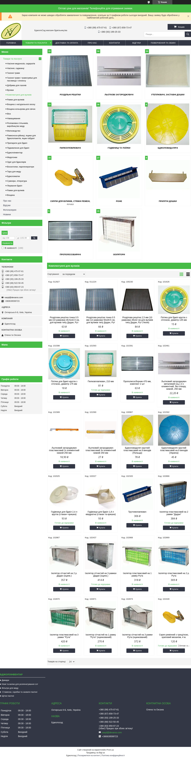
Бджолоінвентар (14, 152)
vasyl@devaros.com (14, 297)
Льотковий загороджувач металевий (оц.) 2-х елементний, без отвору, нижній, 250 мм (173, 385)
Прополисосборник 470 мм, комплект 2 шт (137, 382)
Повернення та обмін (163, 43)
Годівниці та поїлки (119, 148)
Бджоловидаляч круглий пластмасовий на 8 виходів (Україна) (174, 450)
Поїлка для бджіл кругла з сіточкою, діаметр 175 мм (64, 382)
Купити (65, 336)
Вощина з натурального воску (21, 104)
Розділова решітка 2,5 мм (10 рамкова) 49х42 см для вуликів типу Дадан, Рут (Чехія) (137, 320)
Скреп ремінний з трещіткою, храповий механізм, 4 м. (174, 635)
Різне (119, 201)
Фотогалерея (9, 210)
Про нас (92, 43)
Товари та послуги (36, 43)
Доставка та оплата (66, 43)
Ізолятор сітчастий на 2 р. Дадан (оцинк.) (64, 574)
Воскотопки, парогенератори (20, 167)
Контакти (114, 43)
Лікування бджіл (14, 185)
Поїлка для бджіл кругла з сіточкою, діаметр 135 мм (174, 318)
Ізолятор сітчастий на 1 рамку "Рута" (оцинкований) (101, 635)
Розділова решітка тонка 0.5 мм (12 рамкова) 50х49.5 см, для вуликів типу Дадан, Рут (100, 320)
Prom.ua (110, 750)
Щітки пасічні (8, 696)
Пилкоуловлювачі (70, 148)
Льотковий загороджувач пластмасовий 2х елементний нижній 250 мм (64, 450)
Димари (5, 680)
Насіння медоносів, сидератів (21, 63)
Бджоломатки (13, 176)
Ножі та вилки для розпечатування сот (20, 684)
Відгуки (136, 43)
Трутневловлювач (137, 512)
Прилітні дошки (168, 201)
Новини (7, 214)
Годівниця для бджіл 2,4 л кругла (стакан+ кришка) (64, 513)
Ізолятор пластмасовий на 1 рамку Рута (137, 574)
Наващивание (13, 118)
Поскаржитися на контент (89, 755)
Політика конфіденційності (113, 755)
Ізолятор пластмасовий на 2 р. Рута (173, 574)
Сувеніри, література (17, 181)
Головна (11, 43)
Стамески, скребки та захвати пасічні (19, 692)
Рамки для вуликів (15, 99)
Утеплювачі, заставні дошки (167, 94)
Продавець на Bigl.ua (95, 753)
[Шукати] (188, 34)
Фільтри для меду (10, 688)
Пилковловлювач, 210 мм (101, 381)
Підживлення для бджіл (18, 148)
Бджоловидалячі (168, 148)
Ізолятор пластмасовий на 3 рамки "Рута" (64, 635)
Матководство (13, 131)
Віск (9, 114)
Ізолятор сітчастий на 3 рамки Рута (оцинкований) (137, 635)
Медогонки (12, 157)
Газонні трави (13, 73)
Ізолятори (119, 254)
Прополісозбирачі (70, 254)
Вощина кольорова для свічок (21, 109)
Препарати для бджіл (17, 143)
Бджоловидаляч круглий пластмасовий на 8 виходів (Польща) (137, 450)
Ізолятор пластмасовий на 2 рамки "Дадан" (173, 513)
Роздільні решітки (70, 94)
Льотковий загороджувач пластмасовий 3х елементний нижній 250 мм (101, 450)
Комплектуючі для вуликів (19, 95)
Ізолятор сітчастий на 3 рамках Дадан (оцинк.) (101, 574)
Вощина (11, 195)
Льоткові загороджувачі (119, 94)
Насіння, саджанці (15, 68)
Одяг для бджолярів (16, 162)
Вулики (10, 90)
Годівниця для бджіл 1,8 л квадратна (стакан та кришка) (101, 513)
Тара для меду (14, 171)
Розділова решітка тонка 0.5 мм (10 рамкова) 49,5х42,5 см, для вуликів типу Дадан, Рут (64, 320)
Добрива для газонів (16, 85)
